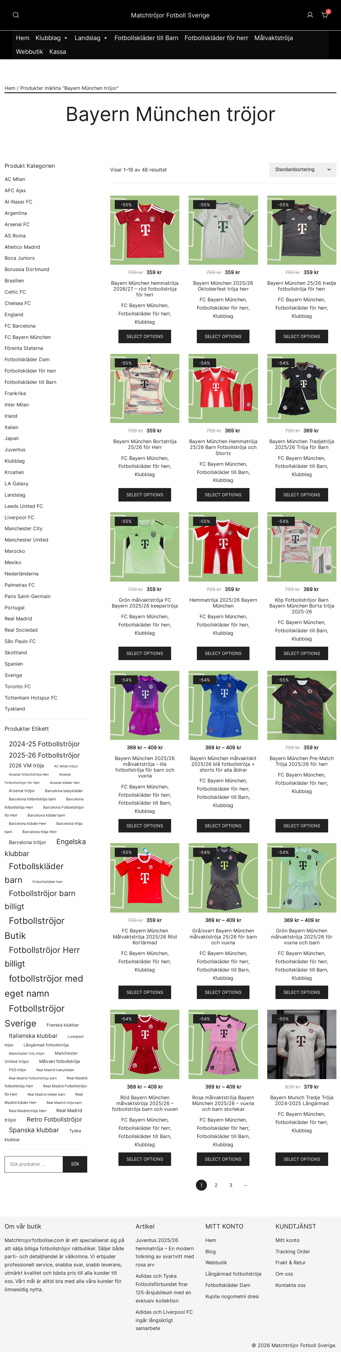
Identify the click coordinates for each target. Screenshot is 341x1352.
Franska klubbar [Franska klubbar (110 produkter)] (63, 1024)
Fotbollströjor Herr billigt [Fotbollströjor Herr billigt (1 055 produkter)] (42, 956)
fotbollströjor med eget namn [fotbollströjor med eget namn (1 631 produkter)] (44, 986)
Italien (11, 427)
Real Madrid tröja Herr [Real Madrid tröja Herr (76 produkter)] (27, 1110)
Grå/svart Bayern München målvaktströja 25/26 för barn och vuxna (223, 936)
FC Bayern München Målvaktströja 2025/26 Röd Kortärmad (145, 936)
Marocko (15, 551)
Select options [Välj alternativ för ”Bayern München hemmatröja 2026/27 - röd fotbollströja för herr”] (144, 336)
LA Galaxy (16, 483)
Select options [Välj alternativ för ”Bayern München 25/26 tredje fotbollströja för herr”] (301, 336)
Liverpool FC (19, 517)
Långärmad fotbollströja (233, 1274)
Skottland (16, 652)
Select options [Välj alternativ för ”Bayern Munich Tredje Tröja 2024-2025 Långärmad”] (301, 1159)
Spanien (14, 664)
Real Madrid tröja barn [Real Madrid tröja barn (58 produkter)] (64, 1103)
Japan (12, 438)
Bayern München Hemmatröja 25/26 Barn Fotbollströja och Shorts (223, 447)
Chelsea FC (18, 303)
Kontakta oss (290, 1285)
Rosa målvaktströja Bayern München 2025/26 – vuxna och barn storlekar (223, 1103)
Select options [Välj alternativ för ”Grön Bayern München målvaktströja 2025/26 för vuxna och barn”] (301, 992)
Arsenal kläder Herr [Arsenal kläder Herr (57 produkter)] (65, 783)
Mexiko (13, 562)
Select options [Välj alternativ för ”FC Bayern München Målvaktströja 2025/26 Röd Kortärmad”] (144, 992)
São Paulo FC (20, 641)
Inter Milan (17, 405)
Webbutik (29, 51)
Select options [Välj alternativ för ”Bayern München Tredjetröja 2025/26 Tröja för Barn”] (301, 494)
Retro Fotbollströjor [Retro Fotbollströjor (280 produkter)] (54, 1119)
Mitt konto (287, 1240)
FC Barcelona (20, 326)
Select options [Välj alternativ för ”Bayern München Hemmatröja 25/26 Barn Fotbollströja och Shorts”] (223, 494)
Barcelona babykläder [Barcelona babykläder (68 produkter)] (64, 791)
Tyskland (15, 709)
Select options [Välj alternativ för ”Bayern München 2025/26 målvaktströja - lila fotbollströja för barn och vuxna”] (144, 825)
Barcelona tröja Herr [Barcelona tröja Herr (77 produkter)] (39, 831)
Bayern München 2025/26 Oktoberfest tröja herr (223, 286)
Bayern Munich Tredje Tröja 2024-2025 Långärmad (301, 1100)
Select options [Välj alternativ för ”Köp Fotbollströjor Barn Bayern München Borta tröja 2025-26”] (301, 653)
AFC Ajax (15, 190)
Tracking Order (292, 1251)
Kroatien (14, 472)
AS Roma (15, 236)
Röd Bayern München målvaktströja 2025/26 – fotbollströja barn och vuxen (145, 1103)
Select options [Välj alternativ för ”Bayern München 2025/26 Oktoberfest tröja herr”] (223, 336)
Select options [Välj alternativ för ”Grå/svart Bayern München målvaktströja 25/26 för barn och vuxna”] (223, 992)
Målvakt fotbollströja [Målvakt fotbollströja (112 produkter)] (59, 1061)
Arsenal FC (17, 224)
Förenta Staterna (24, 348)
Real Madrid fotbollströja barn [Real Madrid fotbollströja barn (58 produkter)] (33, 1078)
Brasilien (14, 280)
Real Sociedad (21, 630)
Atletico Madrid (22, 247)
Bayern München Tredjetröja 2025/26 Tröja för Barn (301, 444)
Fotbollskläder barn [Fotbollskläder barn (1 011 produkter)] (34, 873)
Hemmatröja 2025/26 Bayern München (223, 603)
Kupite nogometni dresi (232, 1296)
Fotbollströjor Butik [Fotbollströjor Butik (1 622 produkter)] (35, 928)
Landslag (91, 38)
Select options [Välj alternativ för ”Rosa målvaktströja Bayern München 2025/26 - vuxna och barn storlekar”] (223, 1159)
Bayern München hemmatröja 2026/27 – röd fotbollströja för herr (144, 289)
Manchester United (26, 540)
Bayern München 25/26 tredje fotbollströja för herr (301, 286)
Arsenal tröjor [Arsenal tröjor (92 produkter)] (22, 790)
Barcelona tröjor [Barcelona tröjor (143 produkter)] (27, 842)
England (14, 314)
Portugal (14, 607)
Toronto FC (18, 686)
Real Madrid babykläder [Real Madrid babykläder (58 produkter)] (55, 1070)
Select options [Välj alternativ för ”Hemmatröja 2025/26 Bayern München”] (223, 653)
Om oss (284, 1274)
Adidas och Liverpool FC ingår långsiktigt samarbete (164, 1320)
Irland (11, 416)
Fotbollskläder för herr (216, 38)
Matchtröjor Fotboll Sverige (170, 15)
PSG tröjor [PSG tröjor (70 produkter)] (17, 1070)
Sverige (13, 675)
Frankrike (15, 393)
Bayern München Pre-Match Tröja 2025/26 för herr (302, 761)
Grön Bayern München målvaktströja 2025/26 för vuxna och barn (301, 936)
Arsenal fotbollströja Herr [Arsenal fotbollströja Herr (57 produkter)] (29, 775)
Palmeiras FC (20, 585)
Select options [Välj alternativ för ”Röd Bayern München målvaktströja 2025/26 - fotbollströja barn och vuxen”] (144, 1159)
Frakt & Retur (290, 1262)
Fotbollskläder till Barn (146, 38)
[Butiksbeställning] (302, 170)
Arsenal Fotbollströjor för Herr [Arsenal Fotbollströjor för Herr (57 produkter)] (38, 779)
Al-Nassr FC (18, 202)
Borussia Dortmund (27, 269)
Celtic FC (15, 292)
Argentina (16, 213)
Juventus (15, 449)
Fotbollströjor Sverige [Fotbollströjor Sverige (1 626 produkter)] (35, 1016)
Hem (22, 38)
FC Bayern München (144, 305)
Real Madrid (18, 618)
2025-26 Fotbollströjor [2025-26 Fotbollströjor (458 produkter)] (44, 755)
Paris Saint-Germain (28, 596)
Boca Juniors (20, 258)
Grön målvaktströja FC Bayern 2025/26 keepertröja (145, 603)
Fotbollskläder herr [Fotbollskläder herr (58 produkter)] (47, 882)
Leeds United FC (24, 506)
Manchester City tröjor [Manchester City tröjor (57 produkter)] (27, 1054)
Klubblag (52, 38)
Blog (210, 1251)
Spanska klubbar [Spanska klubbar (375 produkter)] (34, 1130)
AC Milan (15, 179)
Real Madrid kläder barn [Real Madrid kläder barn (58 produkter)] (46, 1095)
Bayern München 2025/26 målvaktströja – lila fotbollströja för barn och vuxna (145, 767)
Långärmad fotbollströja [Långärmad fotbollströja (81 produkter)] (46, 1045)
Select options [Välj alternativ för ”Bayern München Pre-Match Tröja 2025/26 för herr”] (301, 825)
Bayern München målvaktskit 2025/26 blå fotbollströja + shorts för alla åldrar (223, 764)
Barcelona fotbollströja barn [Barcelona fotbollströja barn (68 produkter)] (32, 799)
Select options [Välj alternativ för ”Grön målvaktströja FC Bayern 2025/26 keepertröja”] (144, 653)
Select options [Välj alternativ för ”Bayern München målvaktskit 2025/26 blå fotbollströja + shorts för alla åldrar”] (223, 825)
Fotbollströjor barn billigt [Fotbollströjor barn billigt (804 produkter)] (40, 899)
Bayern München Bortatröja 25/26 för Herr (145, 444)
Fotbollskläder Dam (27, 359)
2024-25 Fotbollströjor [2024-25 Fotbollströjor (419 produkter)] (44, 744)
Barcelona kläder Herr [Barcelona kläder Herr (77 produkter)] (27, 823)
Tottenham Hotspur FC (31, 698)
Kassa (57, 51)
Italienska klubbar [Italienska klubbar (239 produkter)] (33, 1035)
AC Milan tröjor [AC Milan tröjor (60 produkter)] (66, 766)
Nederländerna (22, 574)
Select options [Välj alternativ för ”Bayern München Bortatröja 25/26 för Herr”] (144, 494)
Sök (75, 1164)
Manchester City (24, 528)
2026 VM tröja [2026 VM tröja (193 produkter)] (26, 765)
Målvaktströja (273, 38)
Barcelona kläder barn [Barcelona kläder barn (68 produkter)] (46, 815)
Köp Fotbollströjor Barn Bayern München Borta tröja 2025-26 (301, 606)
